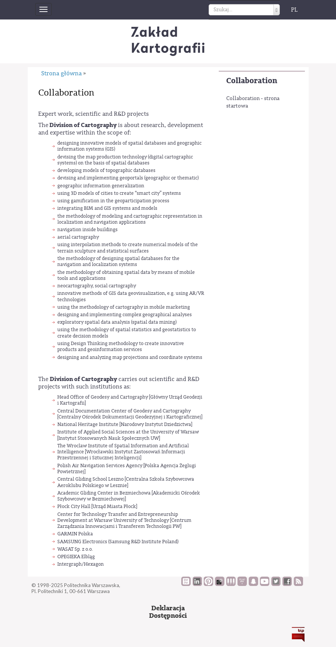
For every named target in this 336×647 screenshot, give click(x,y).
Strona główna (61, 73)
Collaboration (251, 80)
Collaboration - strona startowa (252, 102)
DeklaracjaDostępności (168, 612)
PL (294, 9)
